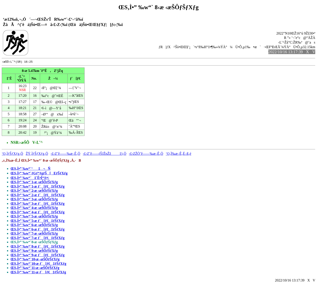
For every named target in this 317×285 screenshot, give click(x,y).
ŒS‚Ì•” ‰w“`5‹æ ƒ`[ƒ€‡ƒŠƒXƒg (38, 221)
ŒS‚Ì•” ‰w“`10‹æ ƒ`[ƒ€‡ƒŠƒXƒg (38, 264)
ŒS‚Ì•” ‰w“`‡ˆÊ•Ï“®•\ (30, 178)
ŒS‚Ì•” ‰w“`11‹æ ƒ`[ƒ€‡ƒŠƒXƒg (38, 273)
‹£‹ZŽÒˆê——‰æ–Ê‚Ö (146, 154)
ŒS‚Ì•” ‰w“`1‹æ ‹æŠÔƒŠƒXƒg (34, 183)
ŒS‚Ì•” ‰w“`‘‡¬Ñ (30, 169)
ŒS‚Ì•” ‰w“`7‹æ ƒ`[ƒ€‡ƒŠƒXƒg (38, 238)
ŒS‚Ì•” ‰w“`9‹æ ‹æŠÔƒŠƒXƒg (34, 251)
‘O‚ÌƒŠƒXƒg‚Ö (12, 154)
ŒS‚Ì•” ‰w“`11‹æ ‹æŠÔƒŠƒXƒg (35, 268)
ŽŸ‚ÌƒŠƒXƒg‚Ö (37, 154)
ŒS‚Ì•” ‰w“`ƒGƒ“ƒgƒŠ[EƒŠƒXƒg (39, 174)
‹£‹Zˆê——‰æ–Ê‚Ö (65, 154)
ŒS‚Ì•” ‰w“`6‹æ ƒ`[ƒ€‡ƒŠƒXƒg (38, 230)
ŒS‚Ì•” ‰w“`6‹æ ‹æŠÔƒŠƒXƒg (34, 225)
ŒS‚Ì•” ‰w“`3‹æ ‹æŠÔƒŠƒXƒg (34, 200)
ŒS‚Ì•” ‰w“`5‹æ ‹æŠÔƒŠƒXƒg (34, 217)
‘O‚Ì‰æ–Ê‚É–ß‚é (178, 154)
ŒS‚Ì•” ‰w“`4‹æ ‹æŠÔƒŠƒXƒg (34, 208)
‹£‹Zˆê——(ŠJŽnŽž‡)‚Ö (104, 154)
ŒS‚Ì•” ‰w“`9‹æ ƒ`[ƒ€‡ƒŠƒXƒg (38, 256)
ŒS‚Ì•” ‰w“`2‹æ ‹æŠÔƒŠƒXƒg (34, 191)
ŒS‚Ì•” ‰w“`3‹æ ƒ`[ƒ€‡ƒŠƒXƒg (38, 204)
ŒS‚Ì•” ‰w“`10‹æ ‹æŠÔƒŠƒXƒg (35, 260)
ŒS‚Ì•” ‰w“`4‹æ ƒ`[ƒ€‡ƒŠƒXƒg (38, 213)
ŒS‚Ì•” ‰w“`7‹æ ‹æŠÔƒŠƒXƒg (34, 234)
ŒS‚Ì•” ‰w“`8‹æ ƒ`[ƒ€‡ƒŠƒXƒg (38, 247)
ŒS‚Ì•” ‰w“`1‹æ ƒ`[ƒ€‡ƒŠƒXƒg (38, 187)
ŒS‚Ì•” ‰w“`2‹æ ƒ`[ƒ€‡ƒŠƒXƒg (38, 195)
